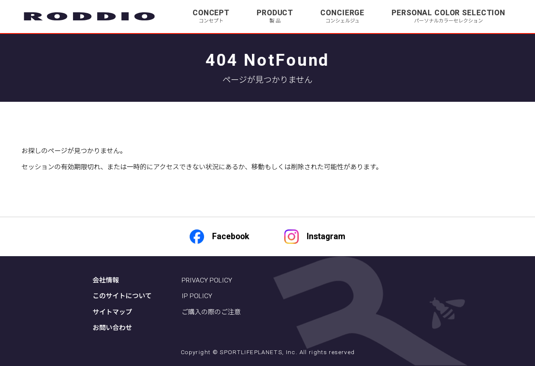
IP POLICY (197, 296)
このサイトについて (121, 296)
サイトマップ (112, 312)
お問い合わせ (112, 328)
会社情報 (105, 280)
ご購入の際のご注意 (211, 312)
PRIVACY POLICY (207, 280)
